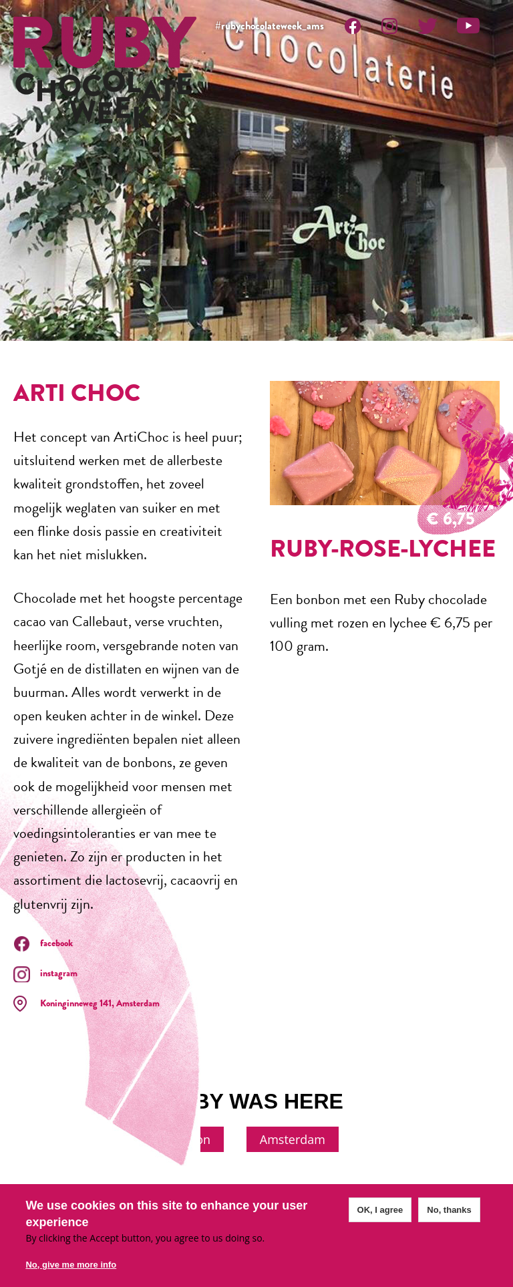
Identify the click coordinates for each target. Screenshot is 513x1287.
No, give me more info (70, 1265)
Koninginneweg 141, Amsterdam (100, 1003)
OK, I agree (380, 1210)
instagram (58, 973)
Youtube (468, 25)
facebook (56, 943)
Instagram (389, 25)
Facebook (352, 25)
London (189, 1139)
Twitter (427, 25)
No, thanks (449, 1210)
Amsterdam (292, 1139)
